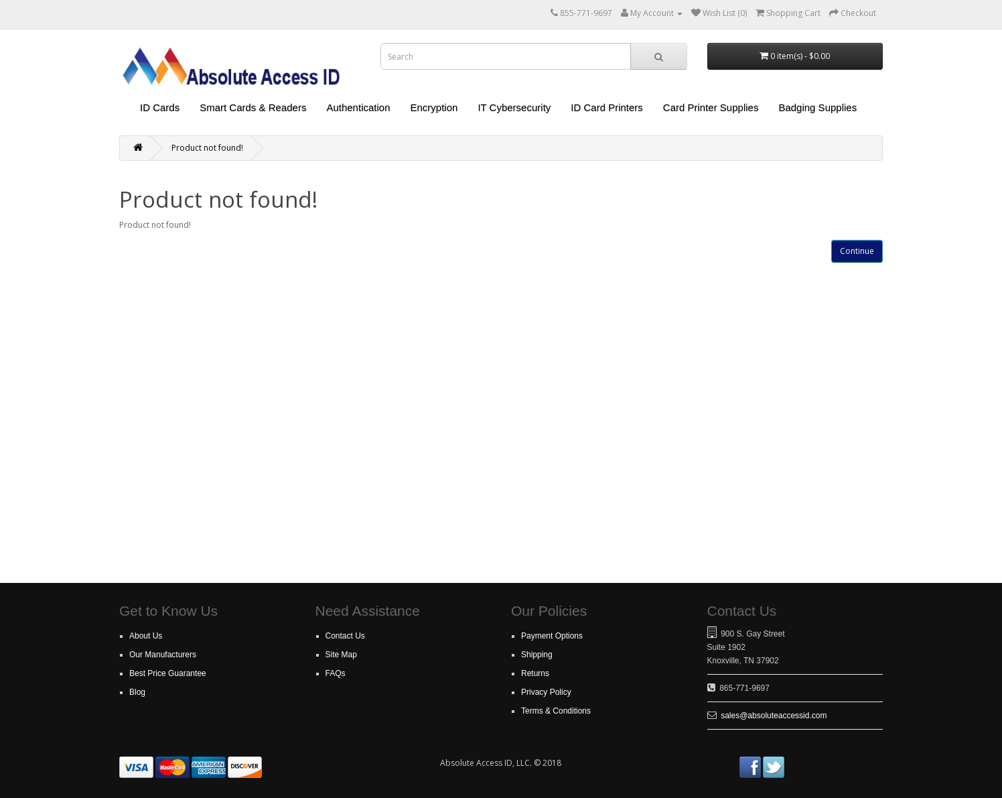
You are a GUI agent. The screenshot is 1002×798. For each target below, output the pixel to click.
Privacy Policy (546, 692)
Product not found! (207, 147)
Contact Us (345, 636)
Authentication (358, 107)
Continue (857, 251)
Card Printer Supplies (711, 107)
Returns (535, 673)
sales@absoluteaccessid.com (774, 715)
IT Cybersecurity (514, 107)
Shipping (537, 654)
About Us (145, 636)
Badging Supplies (817, 107)
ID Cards (160, 107)
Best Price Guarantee (167, 673)
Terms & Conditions (556, 711)
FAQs (336, 673)
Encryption (434, 107)
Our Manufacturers (162, 654)
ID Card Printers (607, 107)
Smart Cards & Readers (253, 107)
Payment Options (552, 636)
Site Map (341, 654)
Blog (137, 692)
